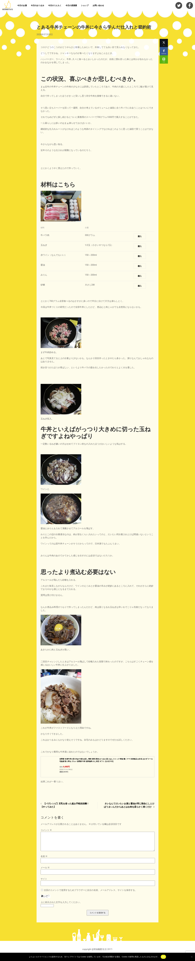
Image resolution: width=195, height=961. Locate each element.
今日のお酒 (22, 5)
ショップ (85, 5)
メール (45, 871)
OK (163, 957)
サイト (44, 882)
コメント (46, 830)
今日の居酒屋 (71, 5)
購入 (140, 236)
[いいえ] (191, 956)
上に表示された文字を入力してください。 (61, 905)
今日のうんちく (54, 5)
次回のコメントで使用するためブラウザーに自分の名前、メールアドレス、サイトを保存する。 (90, 893)
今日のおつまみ (37, 5)
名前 (44, 859)
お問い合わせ (98, 5)
